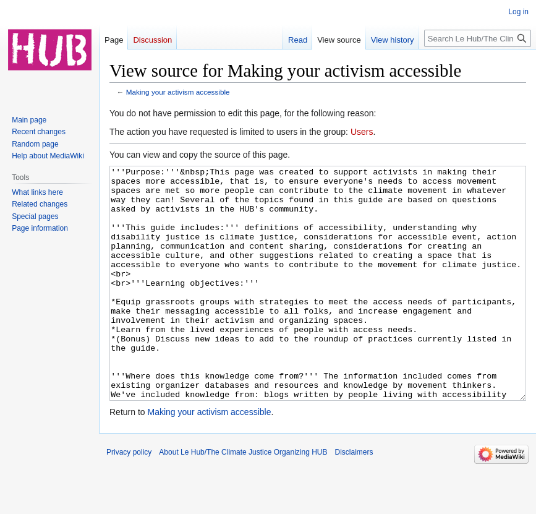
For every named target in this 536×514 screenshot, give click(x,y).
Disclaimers (354, 498)
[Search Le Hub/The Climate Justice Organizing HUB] (477, 38)
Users (362, 132)
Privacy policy (128, 498)
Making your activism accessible (178, 92)
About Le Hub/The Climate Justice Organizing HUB (243, 498)
